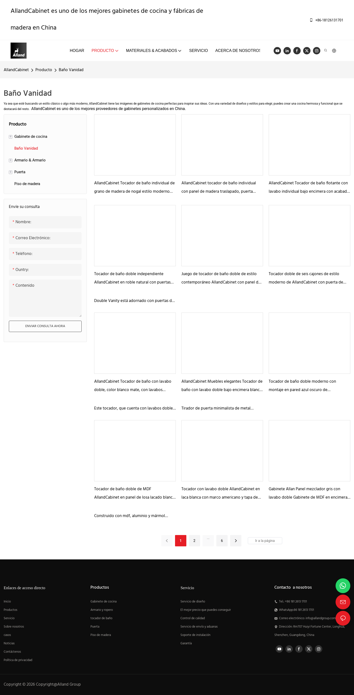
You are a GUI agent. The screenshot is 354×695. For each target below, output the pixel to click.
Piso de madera (100, 635)
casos (7, 635)
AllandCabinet (16, 70)
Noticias (9, 643)
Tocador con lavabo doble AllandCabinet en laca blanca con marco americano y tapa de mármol (220, 494)
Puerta (94, 626)
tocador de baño (101, 618)
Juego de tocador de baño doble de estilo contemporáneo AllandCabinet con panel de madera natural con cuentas (221, 279)
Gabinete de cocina (103, 601)
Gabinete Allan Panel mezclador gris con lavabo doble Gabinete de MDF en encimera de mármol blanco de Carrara (308, 494)
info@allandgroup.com (321, 618)
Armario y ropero (101, 610)
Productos (10, 610)
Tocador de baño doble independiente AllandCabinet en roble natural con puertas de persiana (132, 279)
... (208, 538)
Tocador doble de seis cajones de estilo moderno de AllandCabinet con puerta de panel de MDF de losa (306, 279)
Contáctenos (12, 651)
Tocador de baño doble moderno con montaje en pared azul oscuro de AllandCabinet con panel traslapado (302, 386)
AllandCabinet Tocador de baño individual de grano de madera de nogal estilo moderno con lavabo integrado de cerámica (134, 188)
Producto (43, 70)
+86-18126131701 (326, 20)
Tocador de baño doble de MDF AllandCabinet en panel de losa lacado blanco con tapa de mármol (134, 494)
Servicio (9, 618)
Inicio (7, 601)
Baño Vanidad (71, 70)
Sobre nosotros (14, 626)
